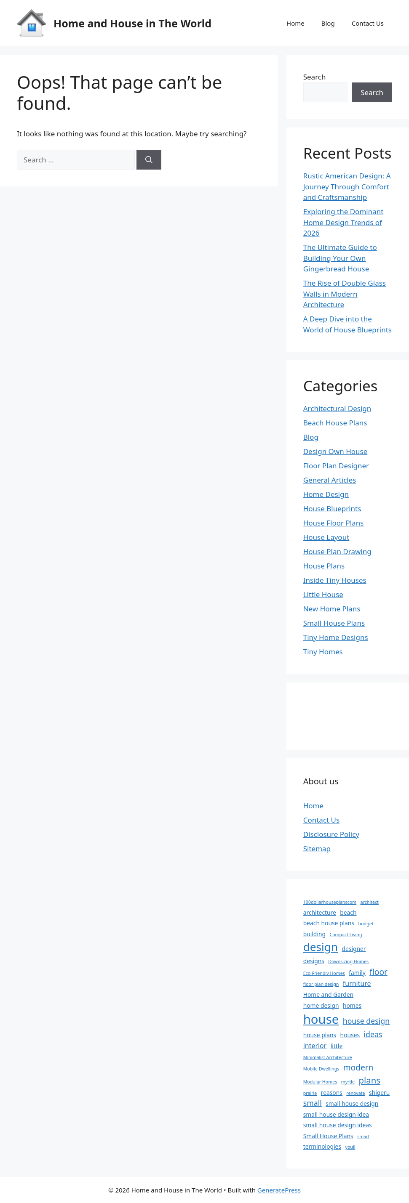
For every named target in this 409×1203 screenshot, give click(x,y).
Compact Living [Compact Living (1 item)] (345, 934)
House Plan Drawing (337, 551)
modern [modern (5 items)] (358, 1067)
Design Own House (335, 451)
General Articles (329, 480)
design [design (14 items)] (320, 946)
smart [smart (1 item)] (363, 1136)
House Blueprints (332, 508)
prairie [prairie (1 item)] (310, 1093)
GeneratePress (279, 1190)
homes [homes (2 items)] (352, 1005)
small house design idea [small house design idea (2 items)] (336, 1114)
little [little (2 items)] (337, 1046)
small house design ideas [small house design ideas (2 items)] (337, 1125)
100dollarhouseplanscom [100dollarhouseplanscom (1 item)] (329, 902)
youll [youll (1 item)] (350, 1147)
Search (314, 77)
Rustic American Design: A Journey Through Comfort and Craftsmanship (347, 186)
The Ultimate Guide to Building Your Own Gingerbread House (340, 258)
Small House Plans (334, 623)
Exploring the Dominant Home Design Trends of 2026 (343, 222)
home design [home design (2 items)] (321, 1005)
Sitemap (317, 848)
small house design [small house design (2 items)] (352, 1103)
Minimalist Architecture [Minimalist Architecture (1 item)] (327, 1057)
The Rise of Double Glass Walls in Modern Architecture (344, 293)
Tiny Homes (323, 651)
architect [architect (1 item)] (370, 902)
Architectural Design (337, 408)
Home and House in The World (132, 23)
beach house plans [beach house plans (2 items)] (328, 923)
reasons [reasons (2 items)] (331, 1093)
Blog (328, 23)
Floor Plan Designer (336, 465)
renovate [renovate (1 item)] (355, 1093)
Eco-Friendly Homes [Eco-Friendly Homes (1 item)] (324, 973)
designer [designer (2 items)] (354, 949)
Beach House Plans (335, 423)
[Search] (148, 160)
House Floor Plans (333, 523)
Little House (323, 594)
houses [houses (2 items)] (350, 1035)
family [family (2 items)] (357, 973)
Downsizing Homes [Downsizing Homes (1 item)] (348, 961)
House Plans (324, 566)
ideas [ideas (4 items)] (373, 1034)
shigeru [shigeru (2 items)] (379, 1093)
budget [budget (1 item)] (365, 924)
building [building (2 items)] (314, 934)
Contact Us (368, 23)
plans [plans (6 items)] (370, 1080)
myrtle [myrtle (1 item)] (348, 1082)
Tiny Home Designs (335, 637)
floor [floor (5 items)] (378, 972)
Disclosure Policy (331, 834)
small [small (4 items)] (312, 1103)
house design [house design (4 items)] (366, 1021)
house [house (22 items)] (321, 1019)
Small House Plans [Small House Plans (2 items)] (328, 1136)
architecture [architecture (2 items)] (319, 912)
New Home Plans (332, 608)
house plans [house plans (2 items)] (319, 1035)
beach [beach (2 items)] (348, 912)
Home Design (326, 494)
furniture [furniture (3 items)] (357, 983)
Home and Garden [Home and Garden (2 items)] (328, 995)
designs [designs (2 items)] (313, 961)
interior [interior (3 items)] (315, 1045)
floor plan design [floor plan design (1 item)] (321, 984)
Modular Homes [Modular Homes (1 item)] (320, 1082)
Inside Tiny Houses (334, 580)
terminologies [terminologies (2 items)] (322, 1146)
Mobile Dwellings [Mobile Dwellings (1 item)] (321, 1069)
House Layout (326, 537)
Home (295, 23)
